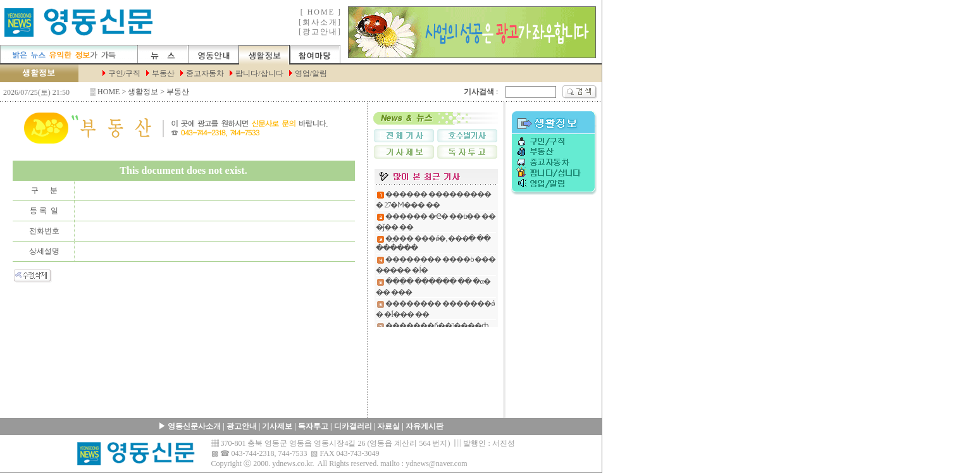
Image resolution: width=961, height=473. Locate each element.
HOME (108, 91)
